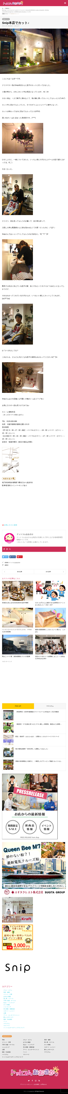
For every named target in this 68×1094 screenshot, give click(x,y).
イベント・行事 (6, 1042)
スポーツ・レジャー (49, 1047)
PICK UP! (18, 706)
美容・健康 (47, 1039)
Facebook (32, 1080)
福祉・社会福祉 (6, 1052)
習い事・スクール (49, 1042)
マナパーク (26, 1054)
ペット (25, 1052)
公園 (3, 1049)
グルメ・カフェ (27, 1039)
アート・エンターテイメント (31, 1049)
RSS (39, 1080)
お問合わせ (44, 1084)
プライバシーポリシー (26, 1084)
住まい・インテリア (28, 1044)
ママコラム (50, 706)
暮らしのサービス (49, 1049)
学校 (3, 1039)
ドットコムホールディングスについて (12, 1057)
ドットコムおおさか (14, 562)
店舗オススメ (6, 19)
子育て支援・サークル (8, 1044)
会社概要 (36, 1084)
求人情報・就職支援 (28, 1047)
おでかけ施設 (27, 1042)
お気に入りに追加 (10, 525)
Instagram (35, 1080)
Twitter (29, 1080)
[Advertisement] (34, 681)
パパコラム (5, 1054)
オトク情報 (47, 1044)
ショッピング (5, 1047)
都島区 (6, 565)
